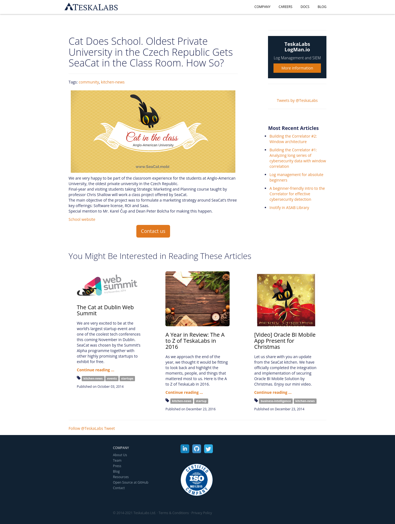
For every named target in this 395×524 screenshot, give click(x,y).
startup (201, 401)
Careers (285, 6)
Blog (322, 6)
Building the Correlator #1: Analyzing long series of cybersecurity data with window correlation (297, 158)
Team (117, 460)
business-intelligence (276, 401)
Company (262, 6)
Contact (119, 488)
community (89, 82)
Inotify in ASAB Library (289, 207)
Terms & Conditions (174, 513)
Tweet (109, 428)
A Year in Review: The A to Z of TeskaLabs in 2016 (194, 340)
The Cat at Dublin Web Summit (105, 310)
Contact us (153, 231)
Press (117, 466)
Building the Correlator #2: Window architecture (293, 138)
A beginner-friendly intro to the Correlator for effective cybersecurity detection (297, 194)
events (112, 378)
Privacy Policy (201, 513)
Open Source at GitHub (130, 482)
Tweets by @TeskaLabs (297, 100)
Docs (305, 6)
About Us (120, 455)
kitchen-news (113, 82)
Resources (121, 477)
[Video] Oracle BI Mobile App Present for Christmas (285, 340)
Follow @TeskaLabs (86, 428)
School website (82, 219)
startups (127, 378)
